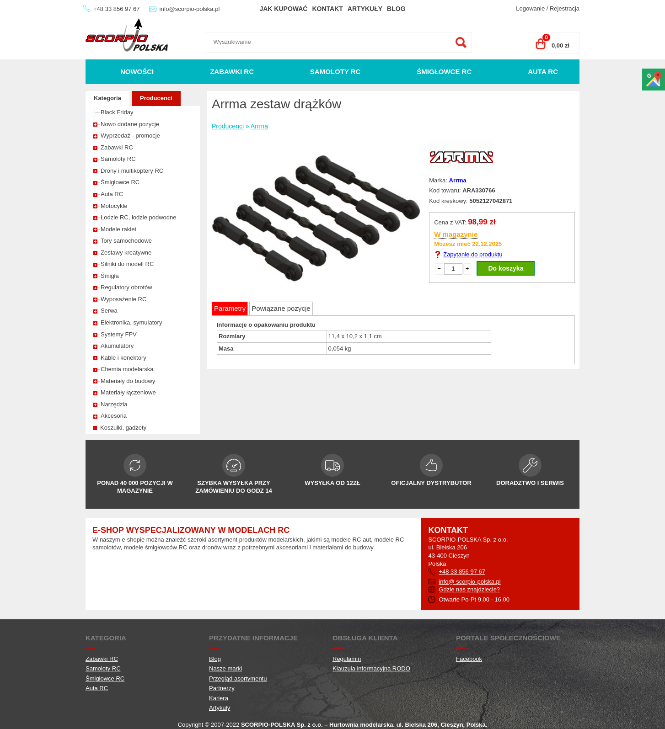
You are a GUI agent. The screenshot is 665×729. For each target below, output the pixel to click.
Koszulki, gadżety (123, 427)
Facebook (469, 658)
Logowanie (530, 8)
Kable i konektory (123, 357)
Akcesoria (114, 415)
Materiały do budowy (128, 381)
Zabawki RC (232, 71)
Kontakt (327, 8)
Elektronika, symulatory (131, 322)
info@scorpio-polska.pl (190, 8)
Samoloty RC (335, 71)
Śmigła (110, 275)
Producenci (156, 98)
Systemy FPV (119, 334)
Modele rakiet (118, 229)
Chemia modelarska (127, 369)
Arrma (259, 126)
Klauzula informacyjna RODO (371, 668)
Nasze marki (225, 668)
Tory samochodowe (126, 240)
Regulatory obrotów (126, 287)
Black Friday (117, 112)
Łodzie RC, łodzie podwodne (139, 217)
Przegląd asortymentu (238, 678)
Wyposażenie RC (123, 299)
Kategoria (107, 98)
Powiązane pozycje (281, 308)
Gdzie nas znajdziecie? (469, 589)
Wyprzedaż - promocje (130, 135)
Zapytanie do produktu (472, 254)
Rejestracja (564, 8)
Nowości (137, 71)
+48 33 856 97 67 (116, 8)
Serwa (109, 310)
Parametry (230, 308)
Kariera (218, 698)
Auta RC (543, 71)
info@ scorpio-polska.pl (469, 581)
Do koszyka (505, 268)
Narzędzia (114, 404)
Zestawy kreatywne (126, 252)
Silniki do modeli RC (127, 264)
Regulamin (346, 658)
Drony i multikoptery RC (132, 170)
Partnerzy (222, 688)
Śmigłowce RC (444, 71)
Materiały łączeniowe (128, 392)
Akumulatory (117, 345)
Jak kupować (283, 8)
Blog (396, 8)
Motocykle (114, 205)
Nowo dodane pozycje (130, 124)
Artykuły (365, 8)
